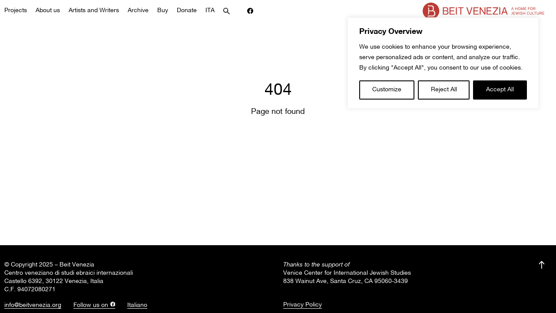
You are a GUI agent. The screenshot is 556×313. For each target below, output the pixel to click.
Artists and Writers (94, 10)
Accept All (500, 90)
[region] (443, 63)
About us (48, 10)
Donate (187, 10)
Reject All (444, 90)
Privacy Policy (302, 305)
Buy (162, 10)
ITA (210, 10)
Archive (138, 10)
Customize (386, 90)
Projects (15, 10)
